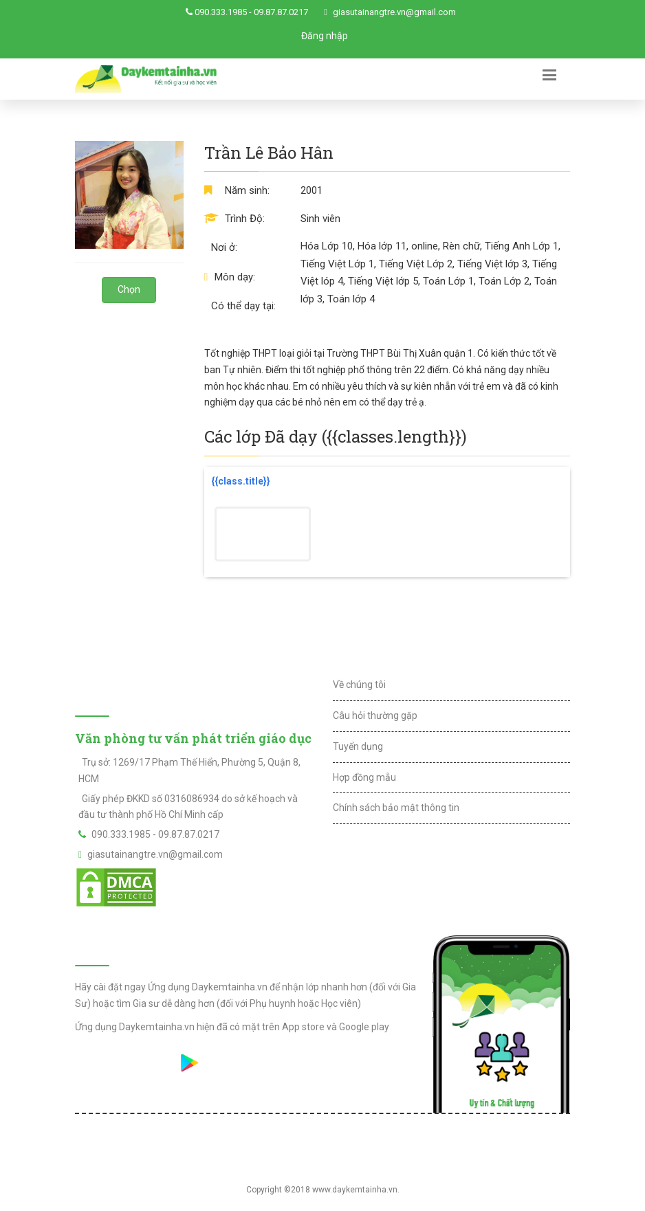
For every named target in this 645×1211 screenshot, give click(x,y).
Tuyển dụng (358, 746)
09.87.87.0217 (281, 12)
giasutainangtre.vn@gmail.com (394, 12)
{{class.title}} (240, 481)
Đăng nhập (324, 35)
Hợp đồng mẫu (364, 777)
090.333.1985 (221, 12)
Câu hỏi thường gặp (375, 715)
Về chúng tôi (359, 684)
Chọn (129, 289)
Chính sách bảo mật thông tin (396, 807)
